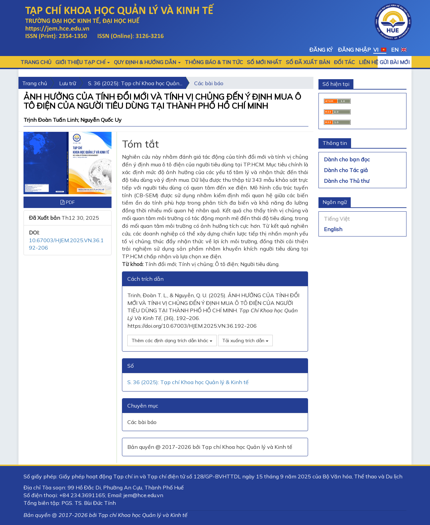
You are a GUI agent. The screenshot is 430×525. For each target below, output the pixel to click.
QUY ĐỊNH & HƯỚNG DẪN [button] (147, 62)
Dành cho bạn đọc (347, 159)
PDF (67, 202)
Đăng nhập (354, 49)
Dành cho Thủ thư (346, 180)
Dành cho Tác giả (346, 170)
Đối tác (344, 62)
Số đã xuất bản (308, 62)
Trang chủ (35, 62)
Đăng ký (321, 49)
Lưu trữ (67, 83)
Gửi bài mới (395, 62)
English (333, 229)
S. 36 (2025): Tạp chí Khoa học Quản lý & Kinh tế (188, 382)
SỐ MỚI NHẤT (264, 62)
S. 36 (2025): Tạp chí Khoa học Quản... (135, 83)
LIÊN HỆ (368, 62)
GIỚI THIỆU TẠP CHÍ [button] (82, 62)
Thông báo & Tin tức (214, 62)
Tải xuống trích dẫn (245, 340)
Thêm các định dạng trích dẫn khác (172, 340)
